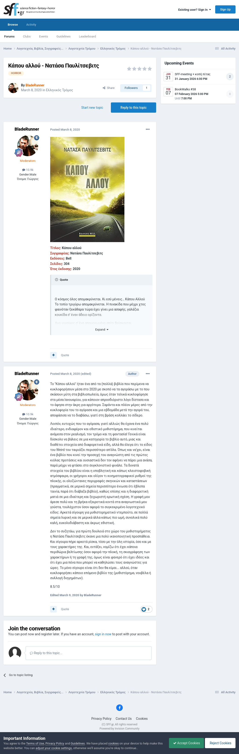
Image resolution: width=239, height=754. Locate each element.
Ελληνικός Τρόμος (59, 90)
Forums (9, 36)
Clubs (27, 36)
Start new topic (92, 107)
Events (43, 36)
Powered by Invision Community (120, 728)
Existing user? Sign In (194, 9)
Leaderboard (87, 36)
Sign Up (225, 9)
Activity (31, 24)
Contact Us (124, 718)
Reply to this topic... (46, 653)
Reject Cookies (219, 743)
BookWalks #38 (185, 89)
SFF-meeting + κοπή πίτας (193, 74)
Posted (65, 129)
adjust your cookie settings (59, 748)
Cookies (142, 718)
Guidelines (63, 36)
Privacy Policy (101, 718)
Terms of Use (35, 743)
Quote (65, 355)
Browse (13, 27)
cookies (113, 743)
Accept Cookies (184, 743)
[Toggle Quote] (57, 279)
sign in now (103, 634)
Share (109, 88)
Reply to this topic (133, 107)
